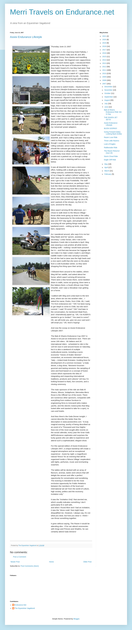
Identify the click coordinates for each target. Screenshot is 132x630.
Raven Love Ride (110, 137)
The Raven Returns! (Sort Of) (112, 152)
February (108, 174)
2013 (104, 63)
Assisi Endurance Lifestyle (26, 37)
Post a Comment (19, 557)
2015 (104, 57)
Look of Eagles (110, 144)
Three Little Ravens (111, 141)
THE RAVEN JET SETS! (110, 118)
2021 (104, 36)
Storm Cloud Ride (111, 156)
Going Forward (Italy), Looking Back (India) (113, 133)
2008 (104, 80)
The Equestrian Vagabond (25, 608)
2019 (104, 43)
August (107, 100)
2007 (104, 84)
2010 (104, 73)
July (106, 104)
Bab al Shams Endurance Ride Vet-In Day (113, 112)
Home (51, 562)
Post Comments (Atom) (30, 566)
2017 (104, 50)
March (107, 171)
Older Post (87, 562)
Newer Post (15, 562)
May (106, 164)
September (108, 97)
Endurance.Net (20, 605)
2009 (104, 77)
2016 (104, 53)
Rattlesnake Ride (110, 148)
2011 (104, 70)
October (107, 93)
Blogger (76, 619)
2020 (104, 40)
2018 (104, 46)
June (106, 107)
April (106, 167)
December (108, 87)
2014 (104, 60)
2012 (104, 67)
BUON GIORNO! (110, 128)
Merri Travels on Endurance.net (62, 12)
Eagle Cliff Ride (110, 160)
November (108, 90)
